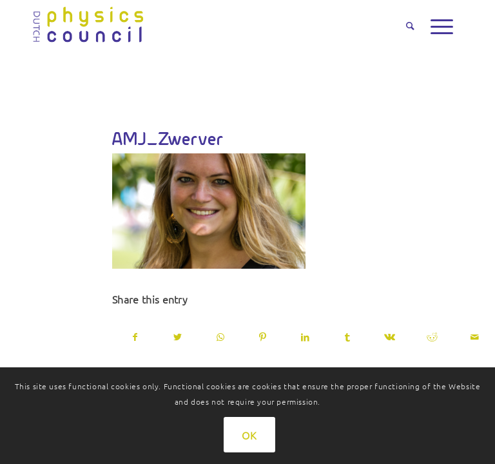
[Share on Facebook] (135, 337)
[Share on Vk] (390, 337)
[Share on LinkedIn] (305, 337)
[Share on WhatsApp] (221, 337)
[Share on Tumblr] (348, 337)
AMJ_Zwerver (168, 139)
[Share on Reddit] (432, 337)
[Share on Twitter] (178, 337)
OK (249, 435)
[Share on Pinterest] (263, 337)
